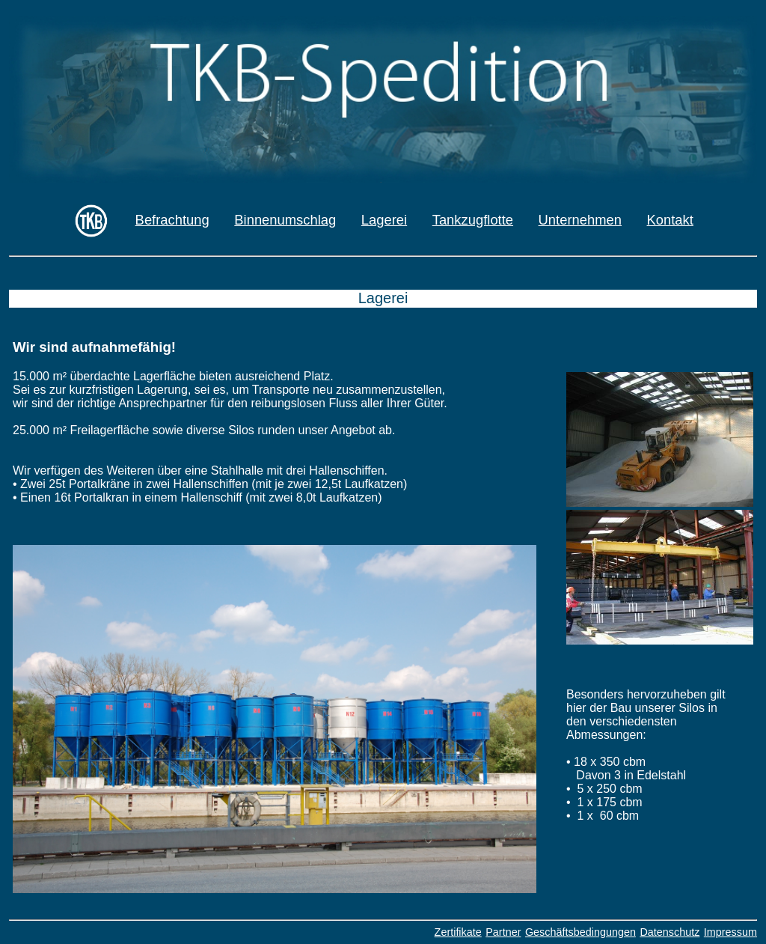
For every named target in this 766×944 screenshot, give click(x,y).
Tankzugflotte (472, 220)
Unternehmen (580, 220)
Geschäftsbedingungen (580, 932)
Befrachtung (172, 220)
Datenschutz (669, 932)
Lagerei (384, 220)
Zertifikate (458, 932)
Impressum (730, 932)
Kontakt (670, 220)
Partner (503, 932)
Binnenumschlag (285, 220)
